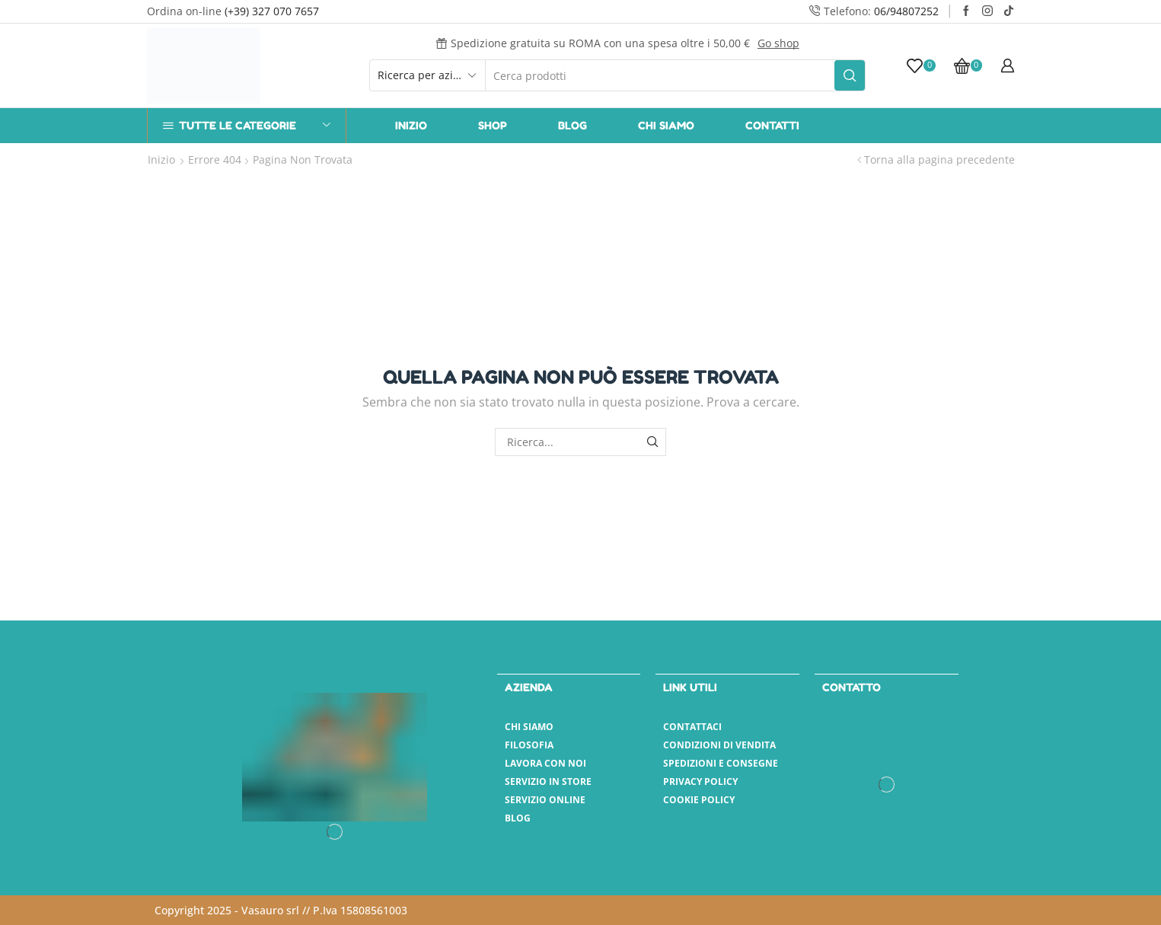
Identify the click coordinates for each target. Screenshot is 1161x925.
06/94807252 (906, 11)
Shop (492, 125)
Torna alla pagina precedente (939, 159)
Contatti (772, 125)
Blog (572, 125)
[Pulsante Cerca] (849, 75)
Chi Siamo (666, 125)
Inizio (411, 125)
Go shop (778, 43)
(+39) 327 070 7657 (272, 11)
